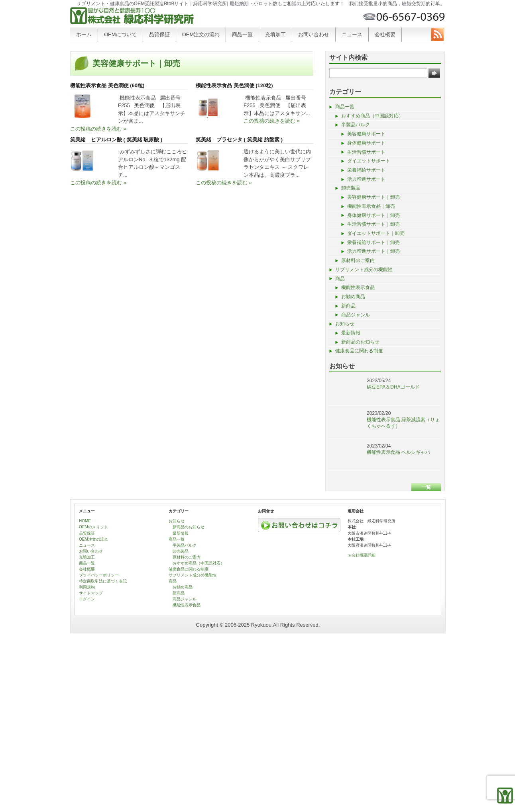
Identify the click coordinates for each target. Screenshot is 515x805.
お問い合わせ (313, 34)
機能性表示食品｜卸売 (371, 206)
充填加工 (275, 34)
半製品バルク (355, 124)
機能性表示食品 (358, 287)
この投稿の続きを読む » (98, 129)
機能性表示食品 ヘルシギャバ (398, 452)
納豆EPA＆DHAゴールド (393, 387)
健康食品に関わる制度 (359, 351)
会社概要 (385, 34)
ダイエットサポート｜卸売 (376, 233)
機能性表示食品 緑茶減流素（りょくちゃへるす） (403, 423)
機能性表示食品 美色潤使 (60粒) (107, 85)
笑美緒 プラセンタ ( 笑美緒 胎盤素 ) (239, 140)
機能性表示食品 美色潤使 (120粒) (234, 85)
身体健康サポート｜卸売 (373, 215)
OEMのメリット (93, 527)
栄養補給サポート (366, 170)
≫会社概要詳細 (361, 555)
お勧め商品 (353, 296)
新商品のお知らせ (360, 342)
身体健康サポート (366, 143)
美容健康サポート (366, 134)
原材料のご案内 (358, 260)
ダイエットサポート (368, 161)
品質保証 (159, 34)
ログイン (87, 599)
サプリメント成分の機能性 (364, 269)
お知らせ (344, 323)
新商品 (348, 306)
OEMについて (120, 34)
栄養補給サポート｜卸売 (373, 242)
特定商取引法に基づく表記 (103, 581)
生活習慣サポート (366, 152)
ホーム (84, 34)
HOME (85, 521)
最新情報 (350, 333)
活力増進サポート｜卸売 (373, 251)
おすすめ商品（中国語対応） (372, 116)
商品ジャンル (355, 315)
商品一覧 (242, 34)
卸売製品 (350, 188)
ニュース (352, 34)
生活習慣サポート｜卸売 (373, 224)
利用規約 (87, 587)
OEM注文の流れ (201, 34)
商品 (340, 278)
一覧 (426, 487)
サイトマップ (91, 593)
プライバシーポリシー (99, 575)
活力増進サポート (366, 179)
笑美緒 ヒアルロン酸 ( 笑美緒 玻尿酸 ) (116, 140)
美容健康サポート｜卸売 (373, 197)
